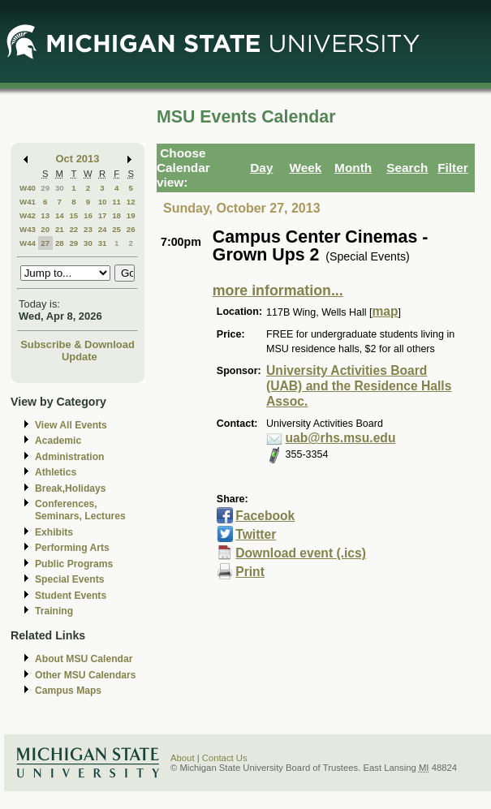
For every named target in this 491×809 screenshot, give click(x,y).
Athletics (55, 472)
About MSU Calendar (83, 659)
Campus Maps (68, 690)
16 (88, 215)
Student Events (70, 595)
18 (116, 215)
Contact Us (225, 758)
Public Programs (74, 564)
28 (59, 243)
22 (73, 229)
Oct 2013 (78, 159)
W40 (27, 187)
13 (45, 215)
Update (79, 357)
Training (54, 611)
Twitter (255, 534)
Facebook (265, 516)
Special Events (69, 579)
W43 (27, 229)
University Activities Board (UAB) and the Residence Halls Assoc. (358, 386)
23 (88, 229)
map (385, 311)
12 (131, 201)
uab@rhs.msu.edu (341, 438)
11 (116, 201)
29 (45, 187)
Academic (58, 440)
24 (102, 229)
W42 (27, 215)
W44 (27, 243)
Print (250, 572)
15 (73, 215)
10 (102, 201)
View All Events (71, 425)
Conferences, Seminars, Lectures (80, 510)
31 (102, 243)
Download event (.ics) (300, 553)
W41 (27, 201)
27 (45, 243)
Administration (69, 457)
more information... (278, 290)
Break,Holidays (70, 488)
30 (59, 187)
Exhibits (54, 532)
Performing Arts (72, 547)
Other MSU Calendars (85, 675)
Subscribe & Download (77, 344)
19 (131, 215)
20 (45, 229)
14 (59, 215)
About (182, 758)
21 (59, 229)
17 (102, 215)
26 (131, 229)
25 (116, 229)
